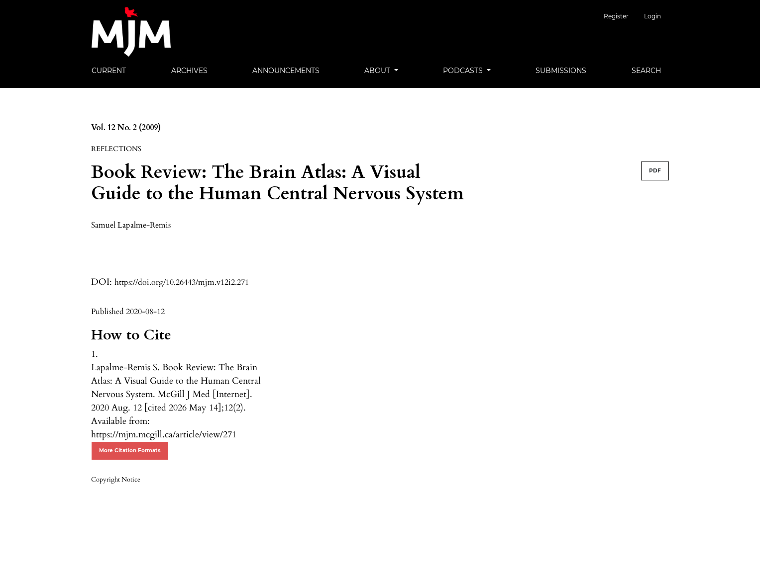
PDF (655, 170)
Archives (189, 70)
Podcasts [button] (464, 70)
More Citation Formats (130, 450)
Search (646, 70)
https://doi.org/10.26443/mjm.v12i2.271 (181, 282)
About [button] (378, 70)
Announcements (286, 70)
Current (109, 70)
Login (652, 16)
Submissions (561, 70)
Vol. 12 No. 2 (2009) (126, 127)
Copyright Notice (115, 479)
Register (623, 16)
